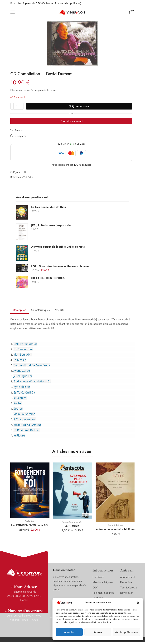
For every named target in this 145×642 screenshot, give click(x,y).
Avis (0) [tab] (59, 310)
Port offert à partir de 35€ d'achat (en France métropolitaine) (45, 3)
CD (24, 172)
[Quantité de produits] (17, 106)
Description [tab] (19, 310)
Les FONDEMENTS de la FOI (30, 525)
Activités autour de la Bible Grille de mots (58, 247)
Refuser (98, 632)
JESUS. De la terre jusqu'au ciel (51, 225)
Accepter (69, 632)
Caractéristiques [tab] (40, 310)
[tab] (19, 310)
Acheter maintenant (73, 121)
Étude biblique (115, 525)
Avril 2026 (72, 526)
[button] (138, 602)
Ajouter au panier (81, 106)
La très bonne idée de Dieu (48, 207)
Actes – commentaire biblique (115, 529)
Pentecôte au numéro (72, 522)
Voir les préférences (126, 632)
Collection (30, 521)
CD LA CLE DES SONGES (48, 278)
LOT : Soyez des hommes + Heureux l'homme (60, 266)
